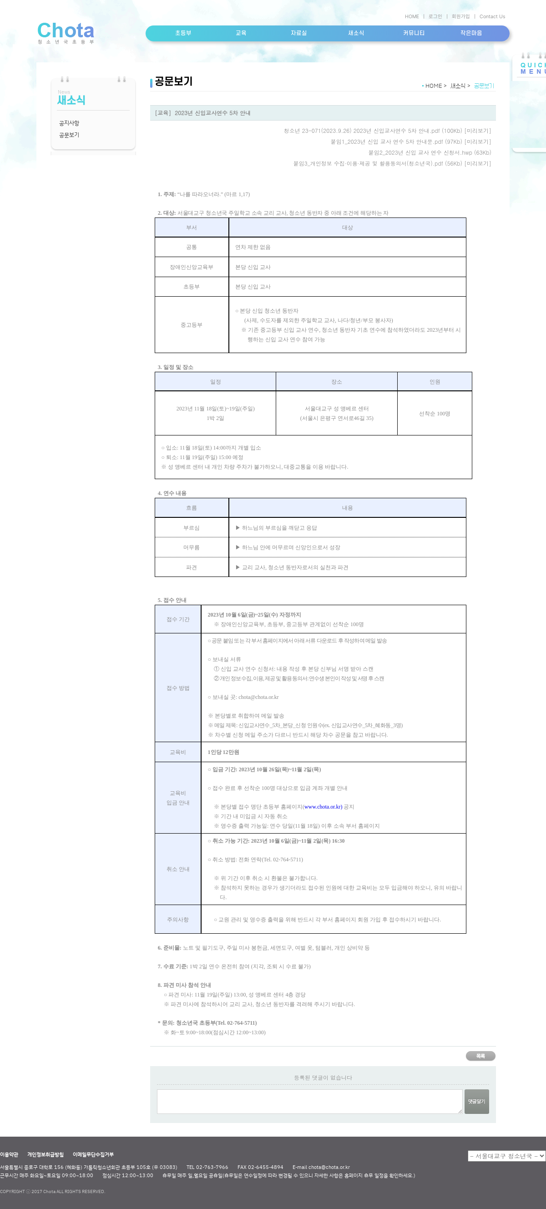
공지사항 (69, 123)
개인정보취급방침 (45, 1154)
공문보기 (69, 135)
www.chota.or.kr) (323, 807)
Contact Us (492, 17)
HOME (412, 17)
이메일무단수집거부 (93, 1154)
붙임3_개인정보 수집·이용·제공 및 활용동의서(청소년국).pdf (368, 163)
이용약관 (9, 1154)
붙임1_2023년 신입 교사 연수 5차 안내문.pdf (387, 141)
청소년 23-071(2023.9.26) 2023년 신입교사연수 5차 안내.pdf (362, 130)
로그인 (435, 17)
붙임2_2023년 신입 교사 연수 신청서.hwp (420, 152)
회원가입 (461, 17)
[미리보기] (477, 130)
